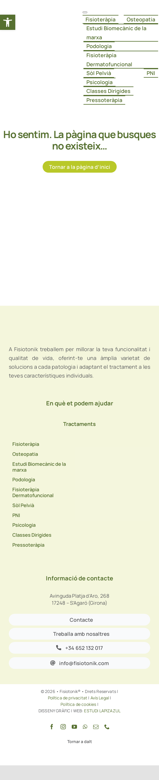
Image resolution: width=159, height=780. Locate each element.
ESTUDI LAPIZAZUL (101, 710)
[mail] (95, 726)
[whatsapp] (85, 726)
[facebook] (51, 726)
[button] (7, 22)
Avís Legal (100, 698)
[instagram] (63, 726)
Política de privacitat (68, 698)
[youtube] (74, 726)
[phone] (107, 726)
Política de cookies (78, 704)
